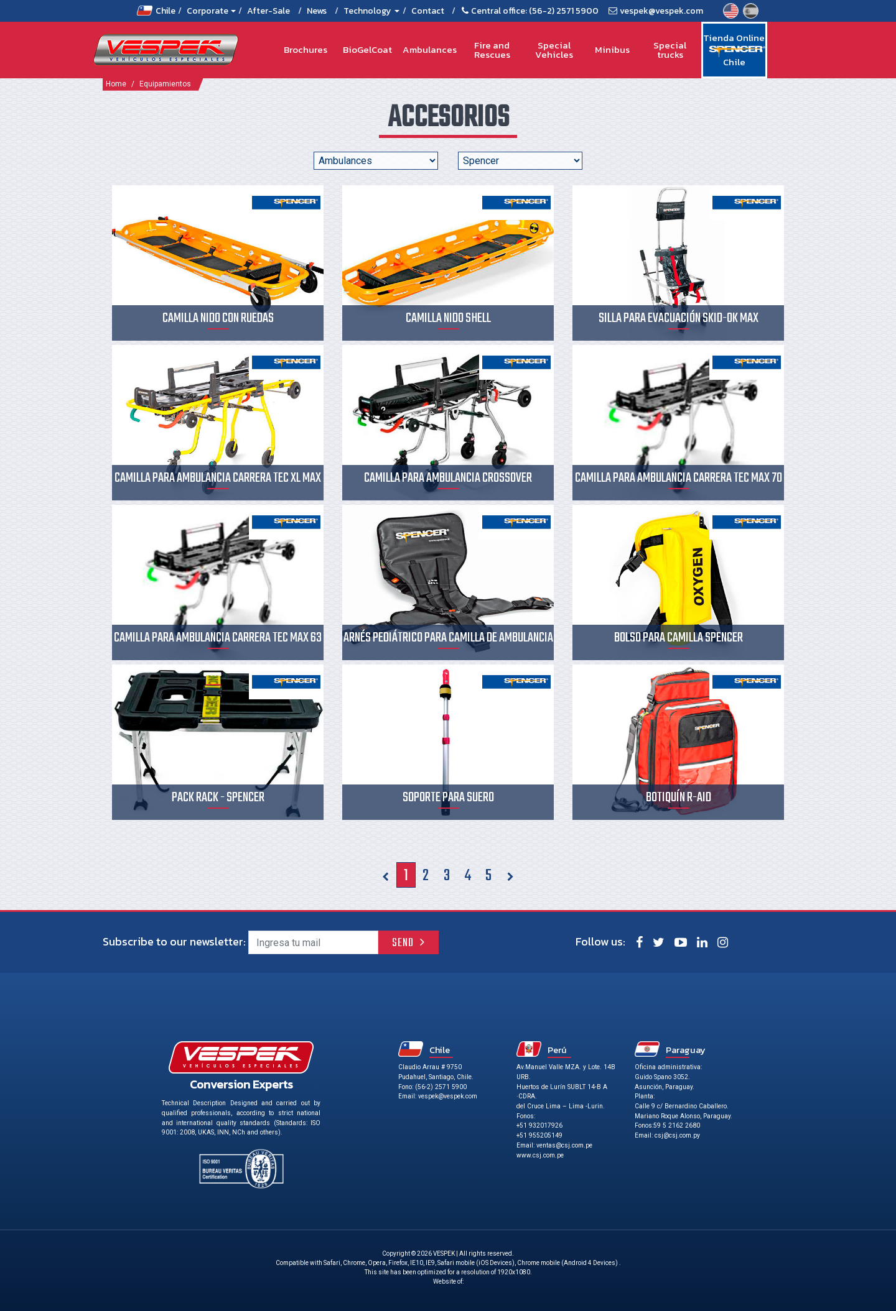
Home (116, 84)
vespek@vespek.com (661, 10)
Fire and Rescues (492, 50)
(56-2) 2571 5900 (564, 10)
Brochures (305, 49)
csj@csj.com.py (677, 1135)
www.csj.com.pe (540, 1155)
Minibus (612, 49)
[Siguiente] (510, 875)
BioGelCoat (367, 49)
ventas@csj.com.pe (564, 1145)
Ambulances (430, 49)
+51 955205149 (539, 1135)
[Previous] (385, 875)
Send (403, 943)
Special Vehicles (554, 50)
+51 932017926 (539, 1125)
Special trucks (669, 50)
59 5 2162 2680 (676, 1125)
